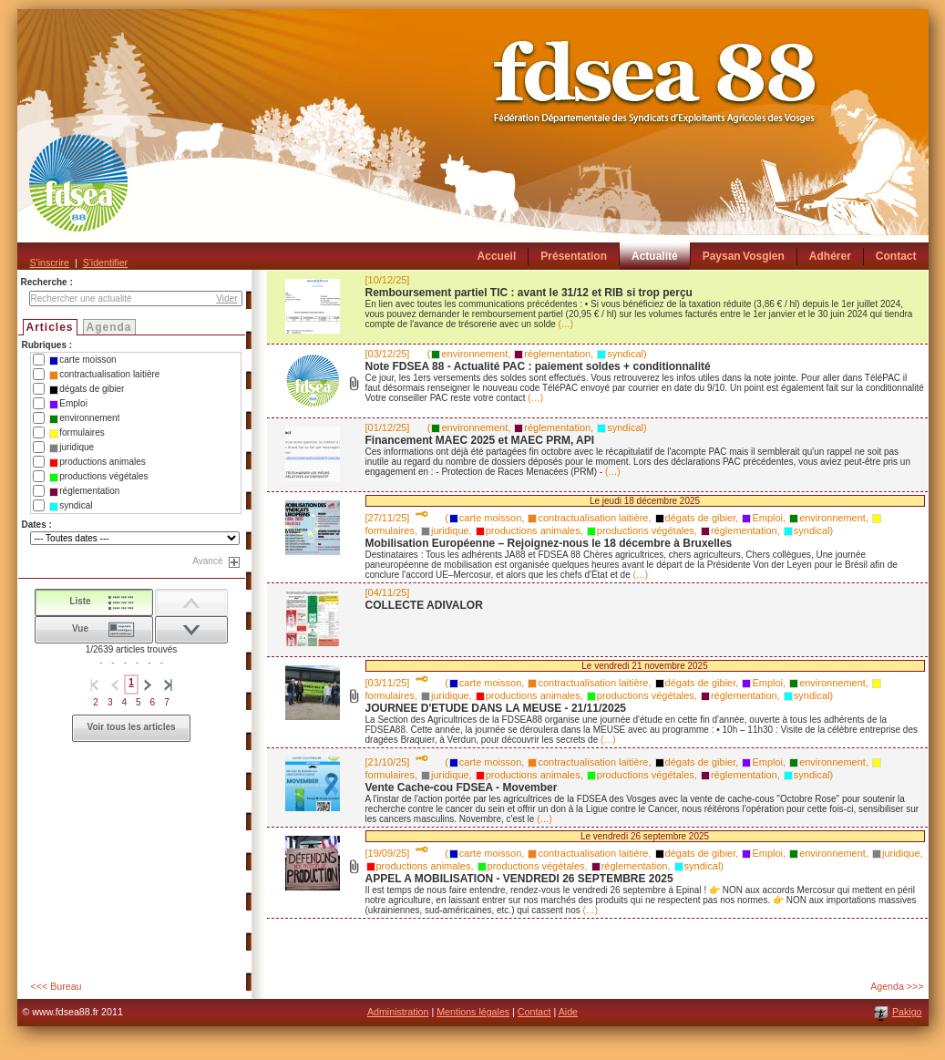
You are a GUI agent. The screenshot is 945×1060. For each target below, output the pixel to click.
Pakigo (907, 1011)
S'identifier (105, 262)
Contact (534, 1011)
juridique (71, 447)
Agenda (109, 327)
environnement (84, 418)
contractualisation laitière (104, 374)
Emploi (68, 403)
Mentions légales (473, 1011)
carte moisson (82, 360)
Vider (226, 298)
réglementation (84, 491)
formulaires (76, 432)
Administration (398, 1011)
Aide (568, 1011)
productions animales (97, 462)
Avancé (207, 561)
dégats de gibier (86, 389)
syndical (70, 505)
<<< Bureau (56, 986)
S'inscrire (49, 262)
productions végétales (98, 476)
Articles (50, 327)
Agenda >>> (896, 986)
